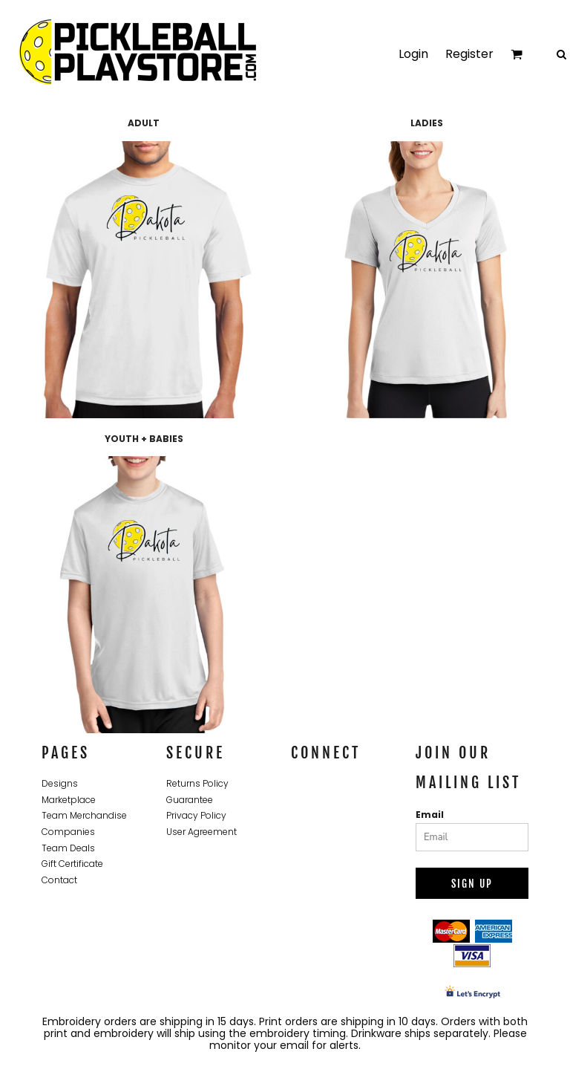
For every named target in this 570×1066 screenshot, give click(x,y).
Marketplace (69, 799)
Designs (60, 783)
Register (469, 53)
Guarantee (189, 799)
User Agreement (201, 831)
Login (413, 53)
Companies (68, 831)
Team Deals (68, 848)
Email (430, 814)
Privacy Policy (196, 815)
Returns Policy (197, 783)
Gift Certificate (72, 863)
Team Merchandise (84, 815)
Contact (59, 880)
